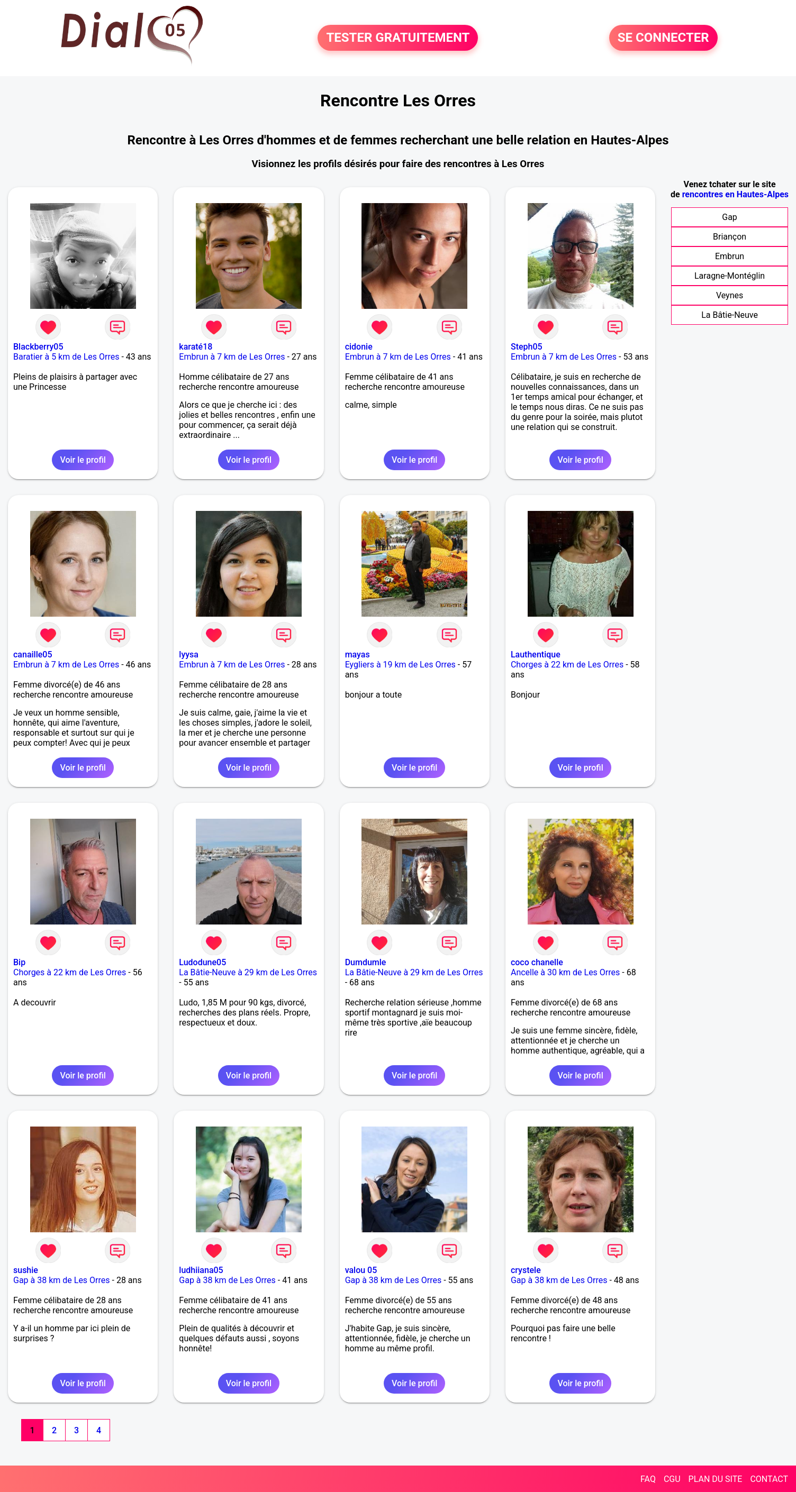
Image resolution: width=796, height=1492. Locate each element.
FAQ (648, 1479)
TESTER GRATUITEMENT (397, 38)
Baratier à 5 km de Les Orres (66, 357)
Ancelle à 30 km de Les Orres (565, 972)
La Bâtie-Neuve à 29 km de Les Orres (248, 972)
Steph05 (526, 347)
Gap (729, 217)
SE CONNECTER (663, 38)
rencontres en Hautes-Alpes (735, 194)
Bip (19, 962)
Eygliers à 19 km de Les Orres (400, 665)
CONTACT (769, 1479)
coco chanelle (537, 962)
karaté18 (195, 347)
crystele (526, 1270)
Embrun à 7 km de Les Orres (232, 357)
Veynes (729, 295)
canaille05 (32, 654)
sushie (25, 1270)
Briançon (729, 237)
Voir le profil (82, 460)
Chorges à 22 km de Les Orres (567, 665)
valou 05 (361, 1270)
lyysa (188, 654)
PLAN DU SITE (716, 1479)
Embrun (729, 256)
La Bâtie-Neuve (729, 315)
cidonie (359, 347)
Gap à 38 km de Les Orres (61, 1280)
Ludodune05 (202, 962)
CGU (672, 1479)
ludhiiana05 (201, 1270)
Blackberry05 (38, 347)
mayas (357, 654)
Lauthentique (535, 654)
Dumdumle (365, 962)
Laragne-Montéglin (729, 276)
